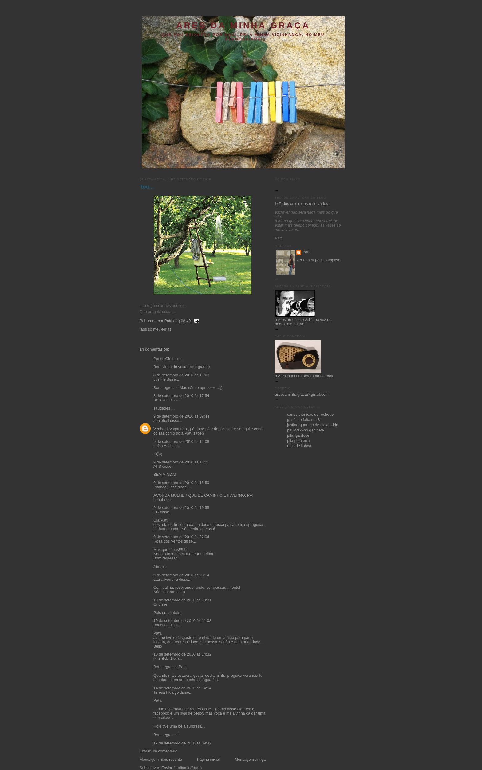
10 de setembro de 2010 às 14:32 (182, 654)
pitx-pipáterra (298, 441)
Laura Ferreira (165, 579)
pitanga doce (298, 435)
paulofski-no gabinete (305, 430)
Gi (155, 604)
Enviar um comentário (158, 751)
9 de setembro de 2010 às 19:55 (181, 508)
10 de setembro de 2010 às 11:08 (182, 621)
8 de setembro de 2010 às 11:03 (181, 375)
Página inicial (208, 759)
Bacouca (160, 625)
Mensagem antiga (250, 759)
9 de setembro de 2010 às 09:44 (181, 416)
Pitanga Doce (165, 487)
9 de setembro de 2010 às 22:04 (181, 537)
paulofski (161, 658)
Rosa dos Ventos (168, 541)
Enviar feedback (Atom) (181, 768)
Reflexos (160, 400)
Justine (159, 379)
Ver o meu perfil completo (318, 260)
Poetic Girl (162, 359)
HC (156, 512)
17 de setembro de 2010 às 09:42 (182, 743)
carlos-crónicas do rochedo (310, 414)
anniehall (161, 421)
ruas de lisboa (299, 446)
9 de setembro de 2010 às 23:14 (181, 575)
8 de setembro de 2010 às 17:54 (181, 396)
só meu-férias (159, 329)
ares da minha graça (243, 25)
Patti (306, 252)
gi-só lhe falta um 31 (304, 420)
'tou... (147, 187)
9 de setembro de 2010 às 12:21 (181, 462)
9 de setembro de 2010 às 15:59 (181, 483)
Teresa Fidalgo (166, 692)
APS (157, 466)
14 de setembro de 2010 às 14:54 (182, 688)
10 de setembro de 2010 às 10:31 (182, 600)
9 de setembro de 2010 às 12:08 (181, 441)
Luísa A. (160, 446)
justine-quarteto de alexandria (312, 425)
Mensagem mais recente (161, 759)
